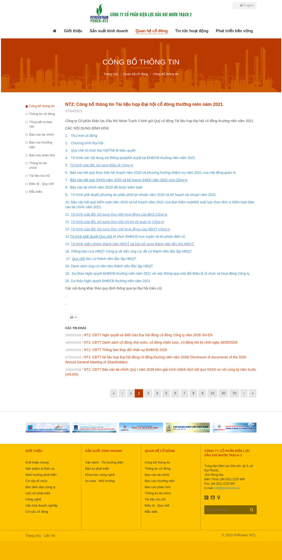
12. (68, 222)
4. (67, 158)
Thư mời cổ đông (83, 136)
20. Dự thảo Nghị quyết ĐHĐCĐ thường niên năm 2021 (107, 281)
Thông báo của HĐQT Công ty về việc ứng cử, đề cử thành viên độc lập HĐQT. (131, 251)
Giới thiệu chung (37, 462)
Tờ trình (77, 158)
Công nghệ (33, 499)
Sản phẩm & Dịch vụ (40, 468)
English (247, 5)
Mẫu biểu (35, 191)
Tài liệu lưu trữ (39, 175)
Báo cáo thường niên (40, 145)
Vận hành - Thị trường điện (104, 462)
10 (212, 393)
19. (67, 273)
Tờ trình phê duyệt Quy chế (91, 237)
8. (67, 187)
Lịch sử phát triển (38, 493)
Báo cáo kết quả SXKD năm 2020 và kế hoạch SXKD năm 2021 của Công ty (128, 180)
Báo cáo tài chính (41, 134)
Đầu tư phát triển (97, 468)
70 (234, 393)
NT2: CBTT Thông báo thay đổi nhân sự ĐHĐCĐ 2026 (116, 350)
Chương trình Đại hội (87, 143)
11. (68, 214)
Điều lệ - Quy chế (41, 184)
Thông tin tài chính (38, 165)
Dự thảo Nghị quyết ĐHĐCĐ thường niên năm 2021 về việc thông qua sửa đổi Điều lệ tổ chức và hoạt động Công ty (160, 273)
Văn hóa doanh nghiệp (42, 505)
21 (214, 195)
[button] (73, 31)
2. (68, 143)
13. (68, 229)
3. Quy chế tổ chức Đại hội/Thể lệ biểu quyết (100, 150)
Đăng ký (251, 509)
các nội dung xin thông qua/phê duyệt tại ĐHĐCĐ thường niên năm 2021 (139, 158)
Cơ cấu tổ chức (37, 481)
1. (67, 136)
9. (67, 195)
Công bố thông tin (42, 106)
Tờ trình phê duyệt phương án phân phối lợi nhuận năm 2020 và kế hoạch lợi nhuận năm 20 (141, 195)
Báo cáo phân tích (42, 155)
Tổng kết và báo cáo (40, 124)
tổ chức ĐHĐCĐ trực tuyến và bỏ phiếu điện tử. (149, 237)
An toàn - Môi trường (100, 481)
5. (67, 165)
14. (67, 237)
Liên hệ (49, 536)
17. (68, 259)
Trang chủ (33, 536)
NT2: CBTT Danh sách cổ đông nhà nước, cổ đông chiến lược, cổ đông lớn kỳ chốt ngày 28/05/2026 (151, 342)
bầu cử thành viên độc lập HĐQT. (111, 259)
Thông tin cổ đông (42, 114)
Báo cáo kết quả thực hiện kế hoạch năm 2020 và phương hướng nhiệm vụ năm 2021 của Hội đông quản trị (153, 173)
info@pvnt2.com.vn (227, 488)
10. (68, 202)
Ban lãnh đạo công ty (41, 487)
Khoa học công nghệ (100, 475)
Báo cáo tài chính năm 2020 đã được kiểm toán (106, 187)
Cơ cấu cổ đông (37, 511)
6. (67, 173)
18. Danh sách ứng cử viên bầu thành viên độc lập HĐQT (109, 266)
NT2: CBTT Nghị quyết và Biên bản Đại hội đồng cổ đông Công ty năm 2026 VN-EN (138, 335)
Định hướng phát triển (41, 475)
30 (223, 393)
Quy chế (78, 259)
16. (68, 251)
